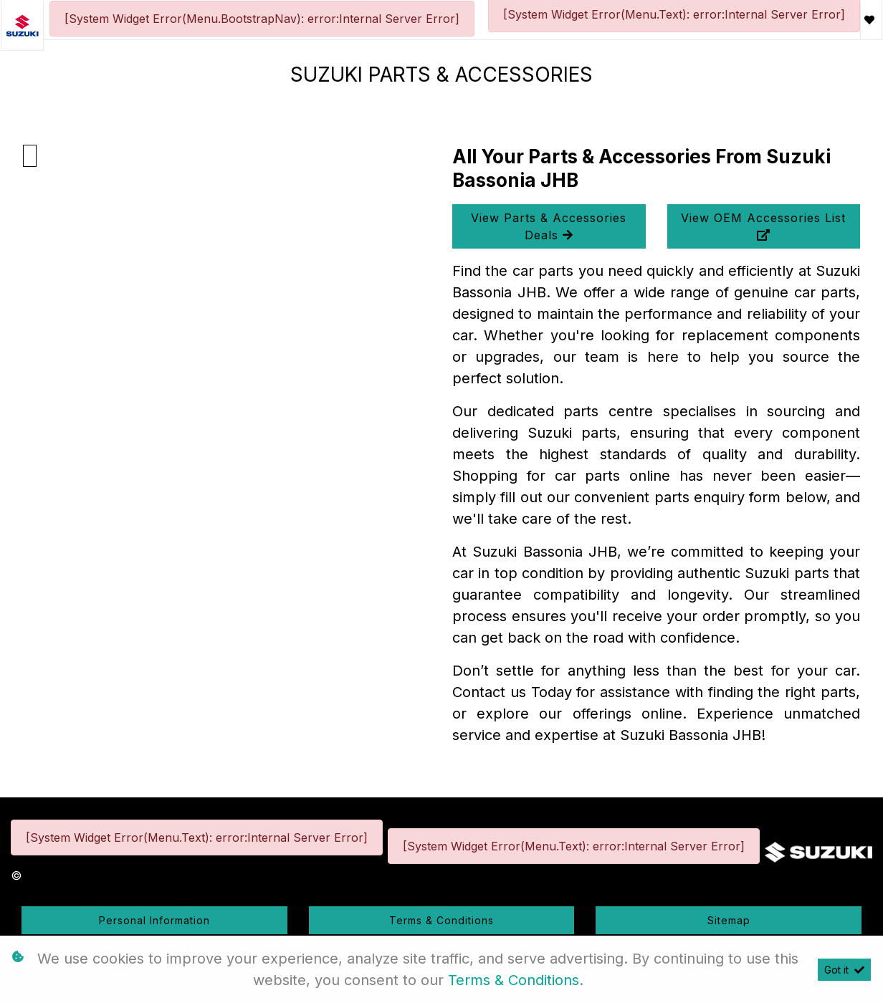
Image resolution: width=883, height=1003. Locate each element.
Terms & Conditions (441, 920)
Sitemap (728, 920)
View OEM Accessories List (763, 226)
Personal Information (154, 920)
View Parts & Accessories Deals (548, 226)
